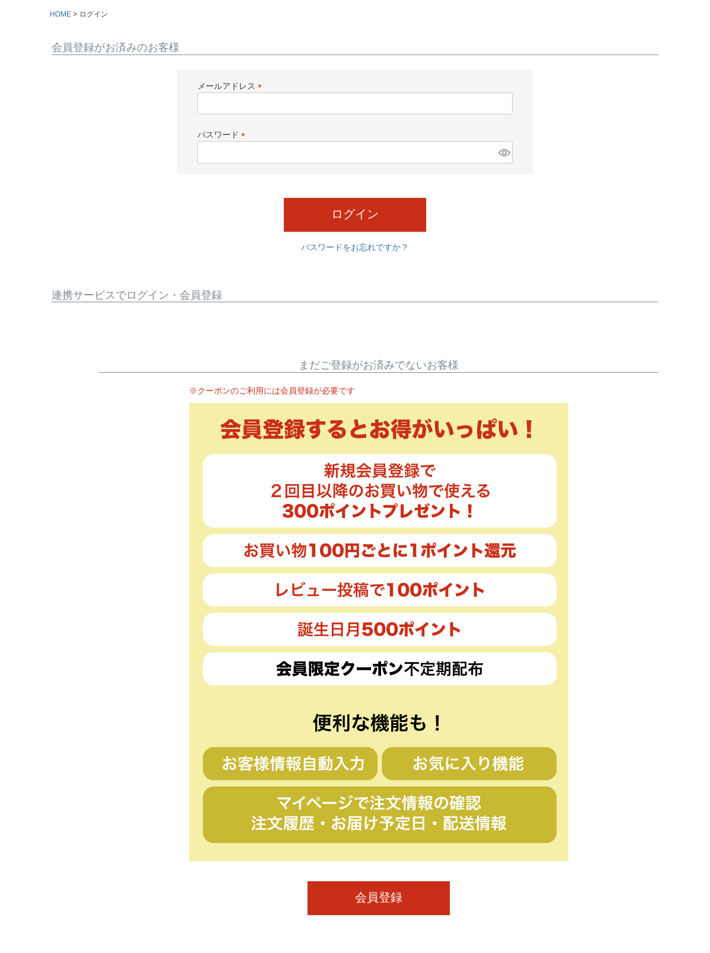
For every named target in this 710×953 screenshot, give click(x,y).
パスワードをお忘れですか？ (355, 247)
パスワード (223, 134)
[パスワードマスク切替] (503, 152)
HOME (60, 14)
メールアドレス (231, 86)
